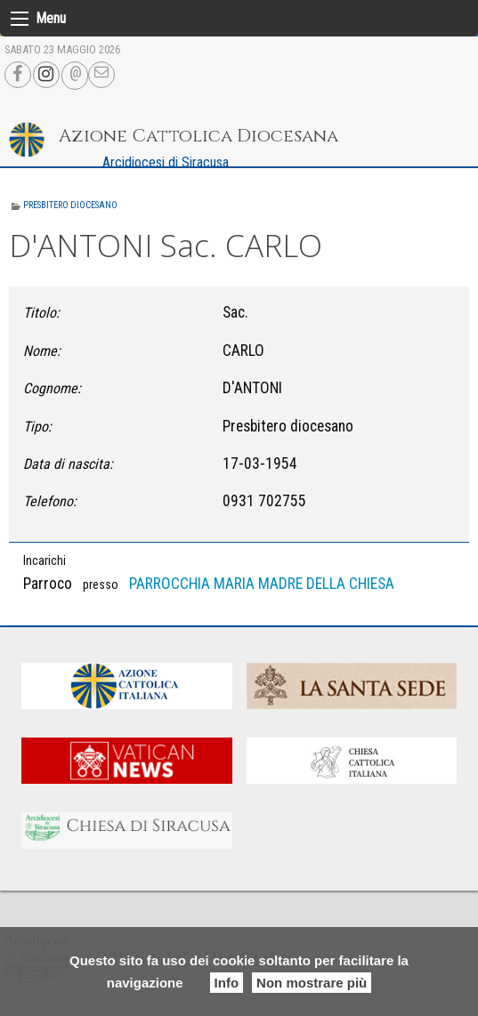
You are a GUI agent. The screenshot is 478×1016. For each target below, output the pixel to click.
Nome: (42, 351)
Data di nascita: (68, 464)
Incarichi (44, 560)
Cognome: (52, 388)
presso (100, 584)
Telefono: (50, 501)
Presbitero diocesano (70, 205)
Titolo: (41, 312)
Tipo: (37, 426)
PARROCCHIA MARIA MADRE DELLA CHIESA (261, 584)
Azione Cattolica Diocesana (198, 136)
